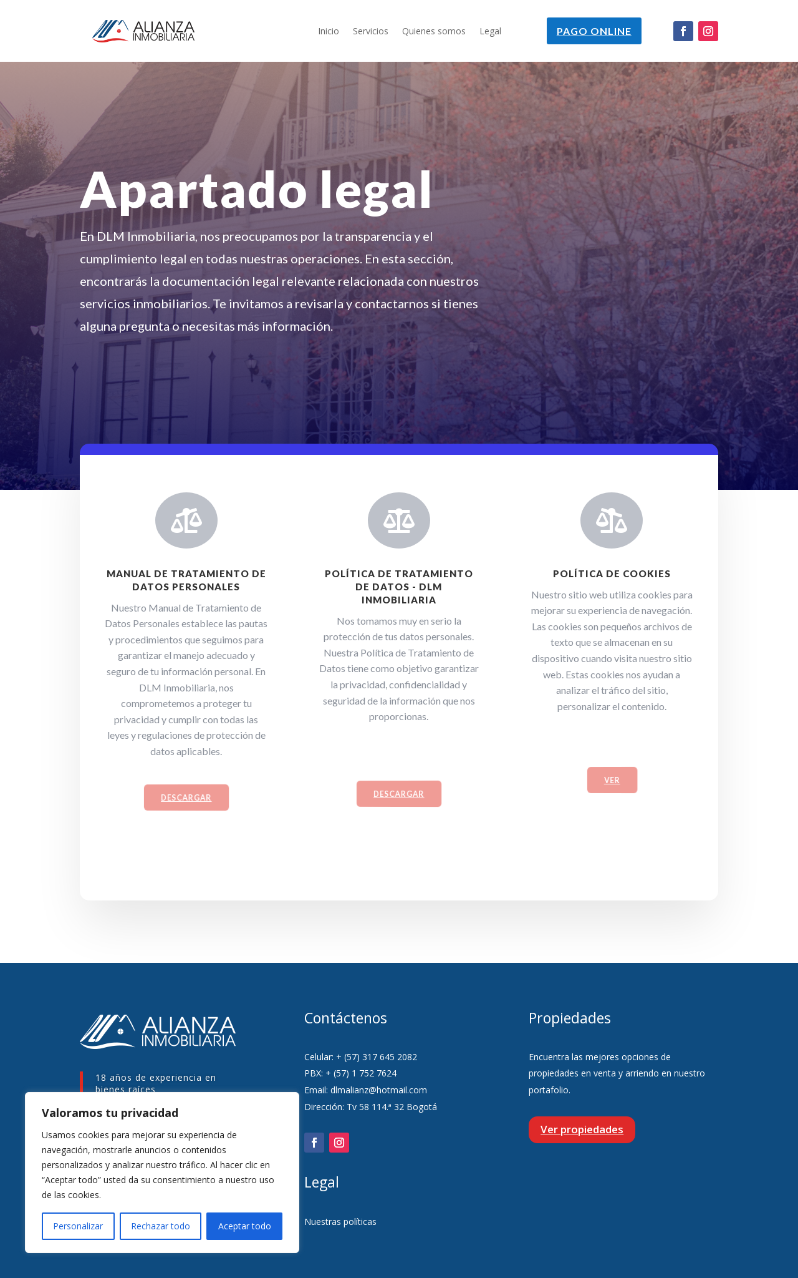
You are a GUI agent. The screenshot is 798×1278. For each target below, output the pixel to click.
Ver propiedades (582, 1129)
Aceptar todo (244, 1226)
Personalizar (78, 1226)
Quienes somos (434, 32)
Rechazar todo (160, 1226)
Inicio (328, 32)
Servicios (370, 32)
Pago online (593, 31)
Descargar (186, 805)
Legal (490, 32)
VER (611, 788)
